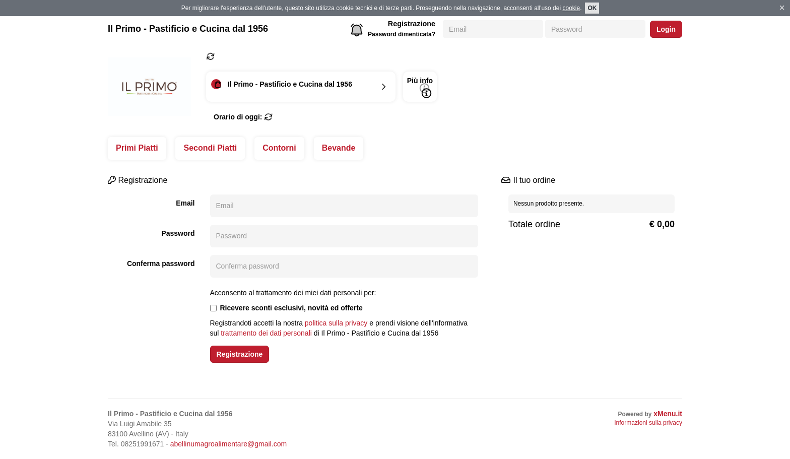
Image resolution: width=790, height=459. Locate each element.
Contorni (279, 148)
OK (592, 8)
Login (666, 29)
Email (185, 203)
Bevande (339, 148)
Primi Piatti (137, 148)
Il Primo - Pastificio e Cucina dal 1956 (188, 29)
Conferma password (161, 263)
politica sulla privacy (336, 323)
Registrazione (411, 24)
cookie (571, 8)
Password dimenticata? (401, 34)
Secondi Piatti (210, 148)
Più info (420, 87)
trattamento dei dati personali (266, 333)
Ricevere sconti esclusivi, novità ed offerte (286, 308)
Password (177, 233)
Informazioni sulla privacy (648, 422)
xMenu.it (667, 414)
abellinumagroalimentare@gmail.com (228, 444)
